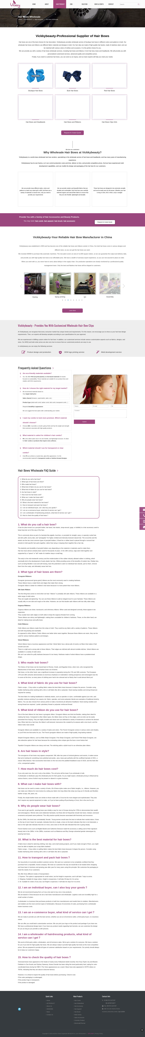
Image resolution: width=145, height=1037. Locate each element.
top (142, 1030)
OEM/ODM (50, 1009)
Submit (84, 421)
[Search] (128, 4)
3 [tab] (68, 300)
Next (124, 286)
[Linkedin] (19, 1009)
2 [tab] (65, 300)
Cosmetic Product (79, 1020)
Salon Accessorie (79, 1017)
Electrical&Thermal (79, 1023)
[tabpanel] (35, 189)
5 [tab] (74, 300)
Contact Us (50, 1014)
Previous (21, 286)
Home (48, 1000)
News (48, 1012)
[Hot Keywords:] (138, 4)
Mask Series (77, 1014)
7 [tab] (79, 300)
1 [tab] (63, 300)
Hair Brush (77, 1012)
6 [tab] (77, 300)
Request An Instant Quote (72, 133)
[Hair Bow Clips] (100, 389)
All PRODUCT (51, 1003)
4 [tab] (71, 300)
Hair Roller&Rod (79, 1003)
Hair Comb (77, 1000)
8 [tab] (82, 300)
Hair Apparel (77, 1009)
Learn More (72, 310)
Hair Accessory (78, 1006)
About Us (49, 1006)
